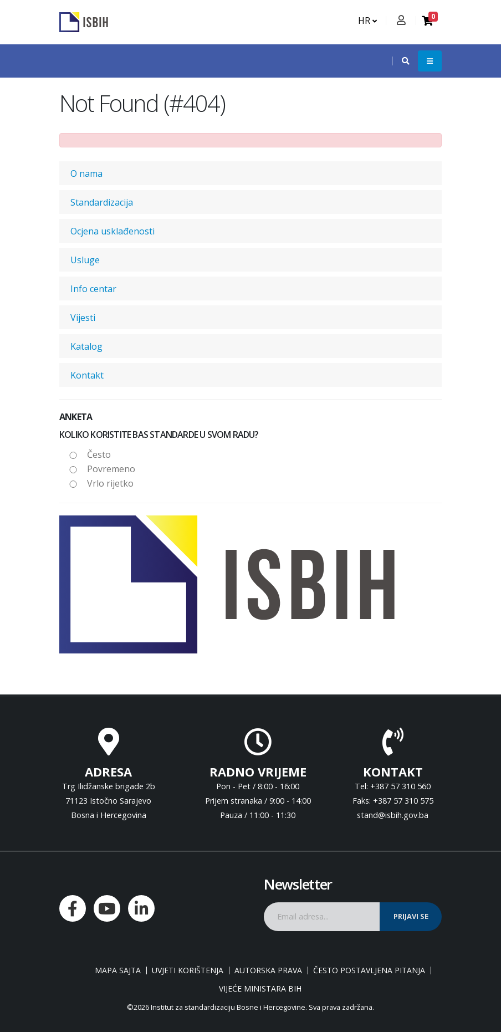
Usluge (85, 260)
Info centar (93, 289)
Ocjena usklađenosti (112, 231)
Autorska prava (268, 970)
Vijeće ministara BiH (260, 989)
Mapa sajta (118, 970)
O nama (86, 173)
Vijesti (82, 317)
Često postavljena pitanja (369, 970)
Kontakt (87, 375)
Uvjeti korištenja (187, 970)
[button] (400, 60)
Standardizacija (101, 202)
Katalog (86, 346)
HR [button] (367, 20)
